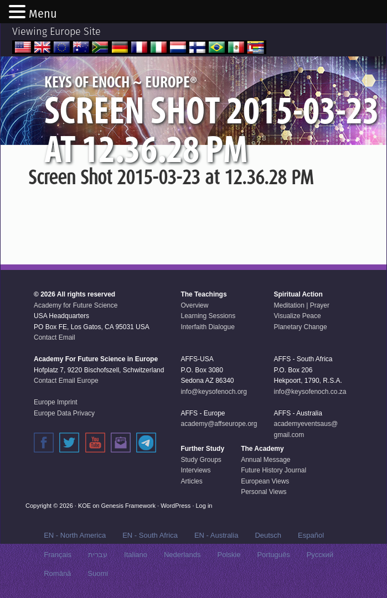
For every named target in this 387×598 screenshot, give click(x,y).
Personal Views (264, 492)
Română (57, 573)
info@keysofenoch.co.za (310, 392)
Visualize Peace (297, 316)
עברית (97, 554)
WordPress (175, 505)
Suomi (97, 573)
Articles (191, 481)
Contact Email (54, 337)
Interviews (195, 470)
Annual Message (265, 460)
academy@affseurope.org (218, 424)
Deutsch (268, 535)
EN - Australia (216, 535)
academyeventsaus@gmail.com (306, 429)
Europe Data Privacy (64, 413)
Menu (43, 14)
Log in (204, 505)
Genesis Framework (128, 505)
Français (57, 554)
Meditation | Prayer (302, 305)
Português (273, 554)
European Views (265, 481)
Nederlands (182, 554)
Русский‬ (320, 554)
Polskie (228, 554)
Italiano (135, 554)
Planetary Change (300, 327)
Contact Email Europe (66, 380)
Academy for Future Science (75, 305)
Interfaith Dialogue (207, 327)
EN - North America (75, 535)
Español (311, 535)
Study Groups (200, 460)
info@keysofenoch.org (213, 392)
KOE (84, 505)
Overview (194, 305)
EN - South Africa (150, 535)
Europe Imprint (56, 402)
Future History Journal (273, 470)
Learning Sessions (207, 316)
